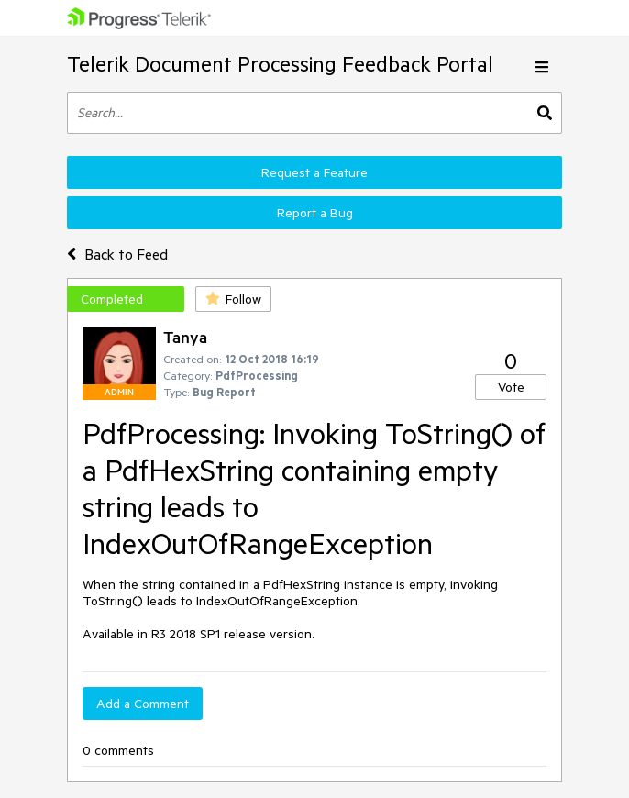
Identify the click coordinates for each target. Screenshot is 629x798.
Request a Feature (314, 172)
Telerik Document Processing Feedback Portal (280, 63)
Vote (511, 387)
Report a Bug (315, 213)
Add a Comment (142, 703)
